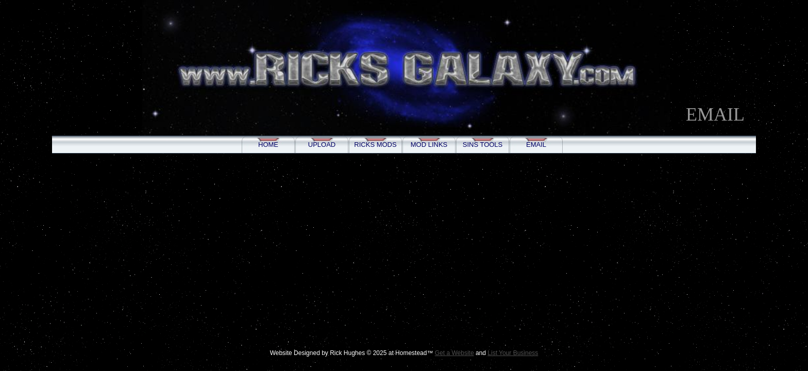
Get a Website (454, 353)
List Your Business (512, 353)
